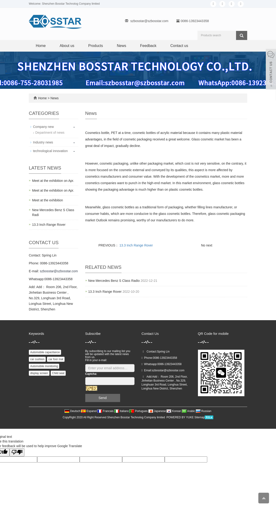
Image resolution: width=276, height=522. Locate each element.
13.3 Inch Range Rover (135, 245)
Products (95, 46)
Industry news (43, 142)
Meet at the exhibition (47, 200)
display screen (39, 373)
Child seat (58, 373)
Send (103, 398)
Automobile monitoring (44, 366)
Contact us (179, 46)
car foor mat (55, 359)
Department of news (49, 132)
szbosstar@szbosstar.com (149, 21)
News (121, 46)
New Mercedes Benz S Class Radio (114, 281)
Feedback (148, 46)
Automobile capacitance (45, 352)
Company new (43, 127)
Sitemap (199, 417)
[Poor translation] (17, 452)
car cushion (37, 359)
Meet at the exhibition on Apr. (53, 181)
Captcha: (91, 374)
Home (41, 46)
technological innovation (50, 151)
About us (67, 46)
